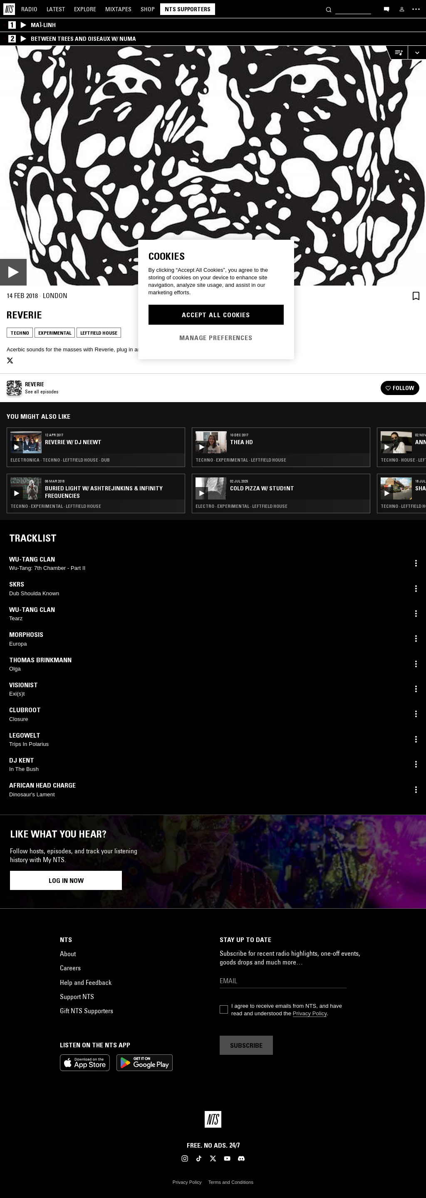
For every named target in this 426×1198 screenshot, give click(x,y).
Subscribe (246, 1045)
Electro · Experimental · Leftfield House (241, 506)
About (68, 953)
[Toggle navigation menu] (416, 9)
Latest (56, 9)
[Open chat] (386, 9)
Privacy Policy (310, 1013)
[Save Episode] (416, 296)
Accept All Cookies (216, 315)
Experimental (54, 333)
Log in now (66, 880)
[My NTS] (402, 9)
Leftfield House (98, 333)
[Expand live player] (417, 53)
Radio (29, 9)
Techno (19, 333)
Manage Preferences (216, 337)
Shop (148, 9)
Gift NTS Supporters (86, 1011)
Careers (70, 968)
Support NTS (77, 996)
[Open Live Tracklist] (396, 53)
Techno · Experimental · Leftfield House (55, 506)
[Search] (328, 9)
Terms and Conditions (230, 1182)
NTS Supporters (188, 9)
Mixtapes (118, 9)
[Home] (9, 9)
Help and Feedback (85, 982)
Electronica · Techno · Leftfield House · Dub (60, 460)
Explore (85, 9)
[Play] (213, 166)
